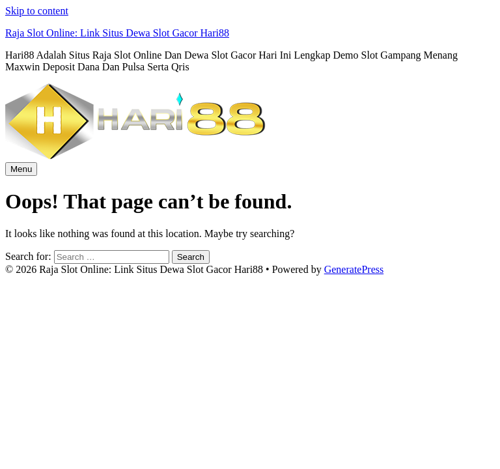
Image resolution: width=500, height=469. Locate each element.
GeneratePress (354, 269)
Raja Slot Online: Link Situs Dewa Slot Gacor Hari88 (117, 32)
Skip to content (36, 10)
